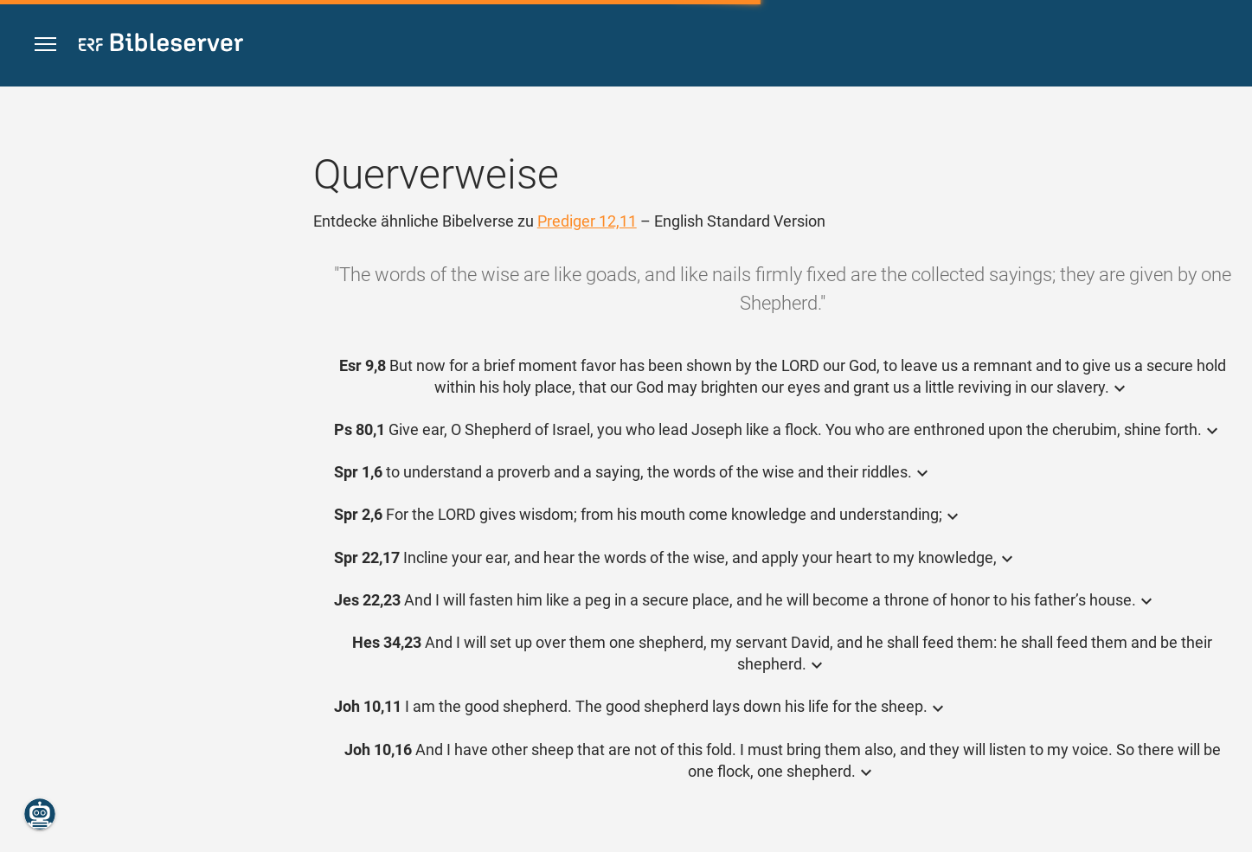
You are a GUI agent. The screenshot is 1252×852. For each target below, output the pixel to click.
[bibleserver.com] (161, 45)
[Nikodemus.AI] (39, 814)
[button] (45, 44)
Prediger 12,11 (587, 221)
